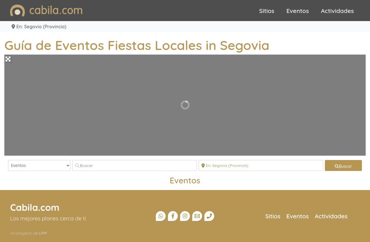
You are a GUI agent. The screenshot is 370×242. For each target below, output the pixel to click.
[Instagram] (185, 216)
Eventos (297, 10)
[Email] (197, 216)
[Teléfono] (209, 216)
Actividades (337, 10)
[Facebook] (173, 216)
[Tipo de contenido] (39, 165)
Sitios (267, 10)
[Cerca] (261, 165)
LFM (42, 233)
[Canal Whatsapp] (161, 216)
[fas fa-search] (343, 165)
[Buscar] (134, 165)
